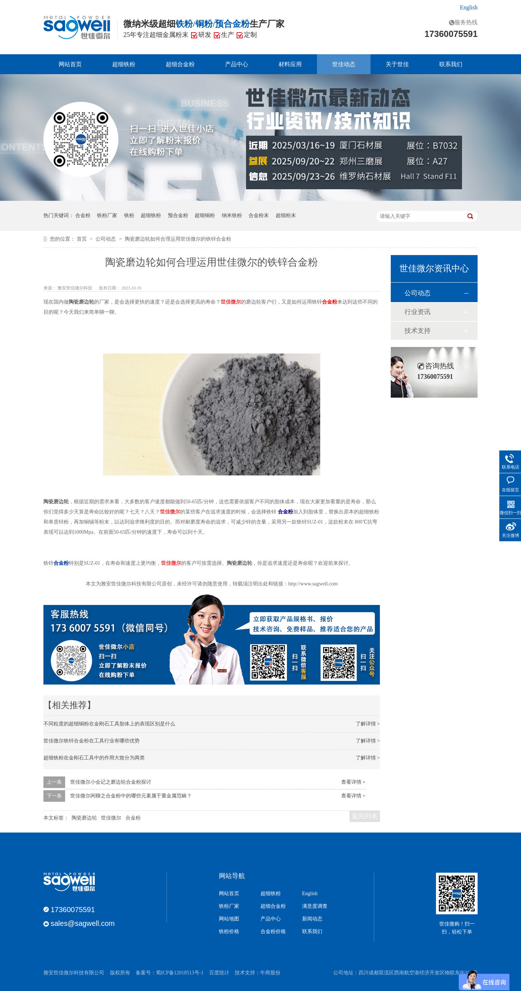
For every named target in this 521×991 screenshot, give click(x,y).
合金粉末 (259, 215)
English (469, 7)
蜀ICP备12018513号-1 (179, 972)
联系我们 (450, 64)
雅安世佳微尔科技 (75, 288)
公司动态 (106, 239)
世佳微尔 (111, 818)
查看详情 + (353, 782)
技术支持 (417, 330)
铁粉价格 (229, 931)
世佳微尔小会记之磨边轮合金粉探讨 (110, 782)
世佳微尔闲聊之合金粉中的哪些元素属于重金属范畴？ (131, 796)
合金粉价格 (273, 931)
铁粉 (129, 215)
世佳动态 (343, 64)
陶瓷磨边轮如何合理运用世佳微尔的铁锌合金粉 (178, 239)
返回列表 (365, 816)
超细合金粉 (180, 64)
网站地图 (229, 919)
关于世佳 (397, 64)
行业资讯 (417, 311)
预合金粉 (178, 215)
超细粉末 (286, 215)
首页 (82, 239)
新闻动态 (312, 919)
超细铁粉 (123, 64)
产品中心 (236, 64)
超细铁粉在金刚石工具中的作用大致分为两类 (94, 758)
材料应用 (290, 64)
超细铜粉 (205, 215)
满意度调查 (314, 906)
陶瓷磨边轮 (84, 818)
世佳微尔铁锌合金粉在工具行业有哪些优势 (91, 741)
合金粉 (82, 215)
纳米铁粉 (232, 215)
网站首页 (70, 64)
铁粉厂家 (107, 215)
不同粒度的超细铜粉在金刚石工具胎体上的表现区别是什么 (109, 724)
